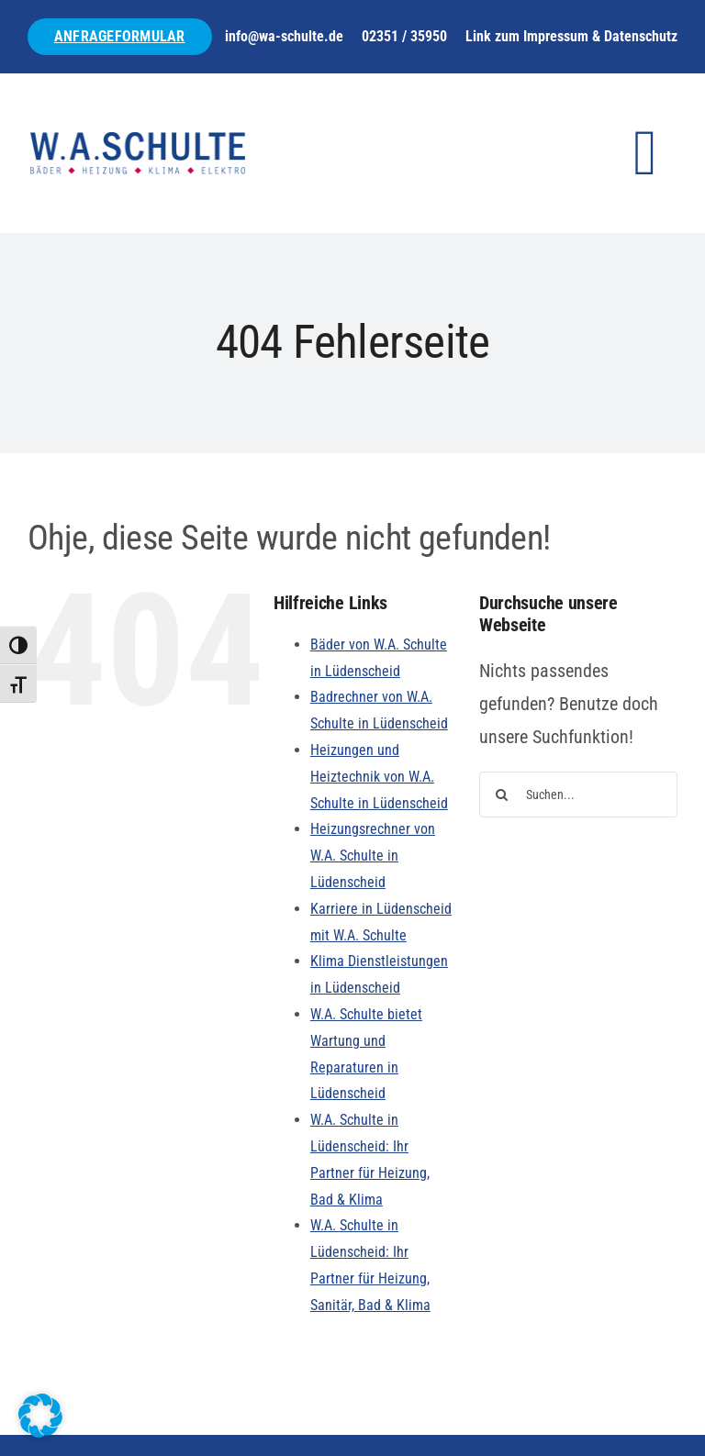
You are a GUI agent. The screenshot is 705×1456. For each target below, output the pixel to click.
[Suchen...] (578, 794)
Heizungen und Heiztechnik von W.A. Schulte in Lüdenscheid (379, 776)
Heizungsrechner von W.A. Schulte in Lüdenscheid (372, 855)
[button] (40, 1415)
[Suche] (502, 794)
